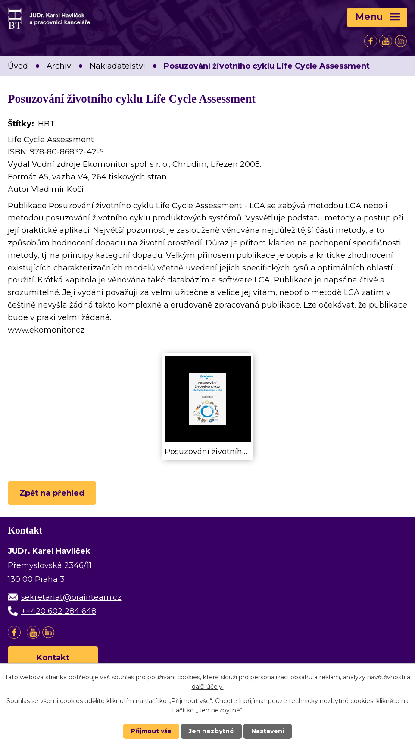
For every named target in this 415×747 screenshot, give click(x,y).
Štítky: (21, 124)
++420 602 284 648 (58, 611)
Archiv (59, 66)
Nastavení (267, 731)
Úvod (18, 66)
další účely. (208, 687)
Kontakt (53, 657)
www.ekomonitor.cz (46, 330)
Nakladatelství (117, 66)
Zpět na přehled (51, 493)
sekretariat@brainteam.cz (71, 597)
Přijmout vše (151, 731)
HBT (46, 124)
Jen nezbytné (211, 731)
